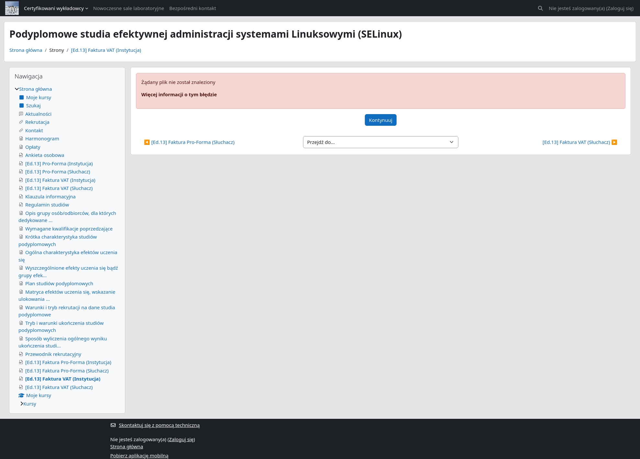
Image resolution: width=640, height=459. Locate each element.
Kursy (29, 403)
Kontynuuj (380, 120)
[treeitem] (67, 246)
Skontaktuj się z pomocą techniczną (155, 425)
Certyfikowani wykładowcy (54, 8)
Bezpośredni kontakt (192, 8)
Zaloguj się (620, 8)
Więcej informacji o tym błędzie (179, 94)
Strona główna (25, 50)
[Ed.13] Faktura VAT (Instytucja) (106, 50)
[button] (540, 8)
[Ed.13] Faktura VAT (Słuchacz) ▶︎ (580, 142)
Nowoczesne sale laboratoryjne (128, 8)
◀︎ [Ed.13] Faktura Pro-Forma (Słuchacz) (189, 142)
